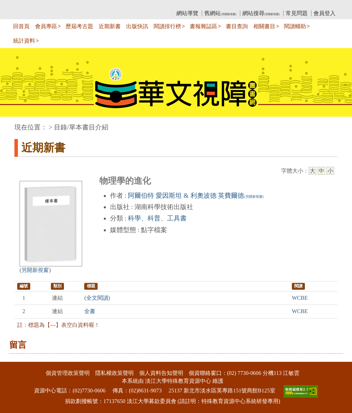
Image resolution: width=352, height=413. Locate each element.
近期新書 (110, 26)
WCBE (300, 298)
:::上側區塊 (27, 5)
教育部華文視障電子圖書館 (75, 5)
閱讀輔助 (295, 26)
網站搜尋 (261, 13)
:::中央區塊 (13, 124)
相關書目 (264, 26)
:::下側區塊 (13, 357)
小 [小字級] (330, 171)
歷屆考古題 (79, 26)
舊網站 (220, 13)
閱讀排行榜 (167, 26)
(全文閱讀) (97, 298)
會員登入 (325, 13)
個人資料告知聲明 (161, 373)
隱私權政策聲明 (114, 373)
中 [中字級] (321, 171)
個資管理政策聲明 (68, 373)
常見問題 (297, 13)
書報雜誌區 (203, 26)
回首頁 (21, 26)
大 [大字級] (312, 171)
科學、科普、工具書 (157, 218)
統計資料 (24, 41)
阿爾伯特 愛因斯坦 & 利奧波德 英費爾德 (195, 195)
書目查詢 (237, 26)
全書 (89, 311)
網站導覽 (187, 13)
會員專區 (46, 26)
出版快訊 (137, 26)
